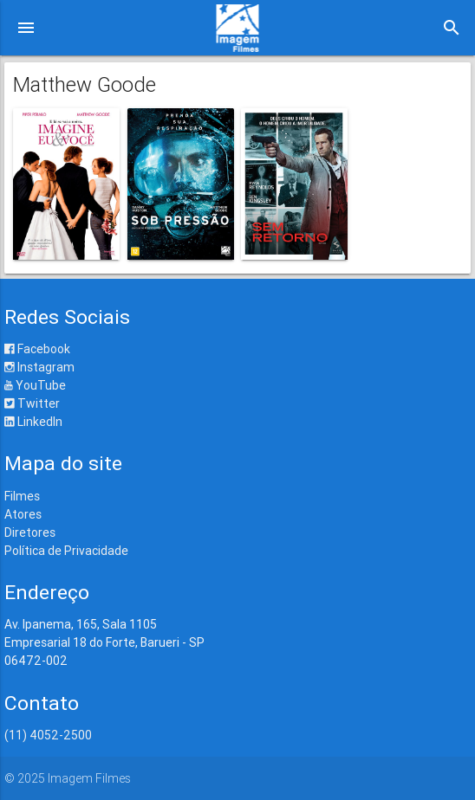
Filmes (22, 496)
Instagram (39, 367)
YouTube (35, 385)
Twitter (32, 403)
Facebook (37, 349)
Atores (23, 514)
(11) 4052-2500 (48, 735)
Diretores (29, 532)
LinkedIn (33, 421)
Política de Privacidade (66, 550)
